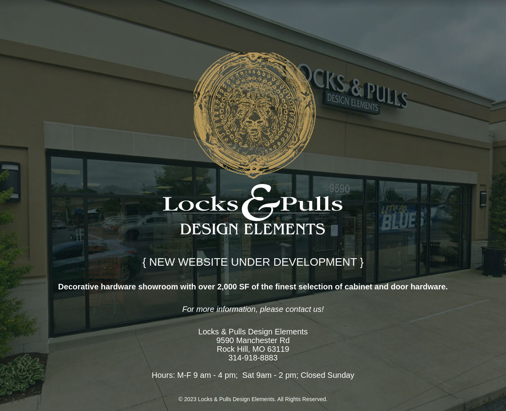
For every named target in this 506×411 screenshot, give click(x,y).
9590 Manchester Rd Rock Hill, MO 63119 (253, 344)
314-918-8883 (253, 357)
